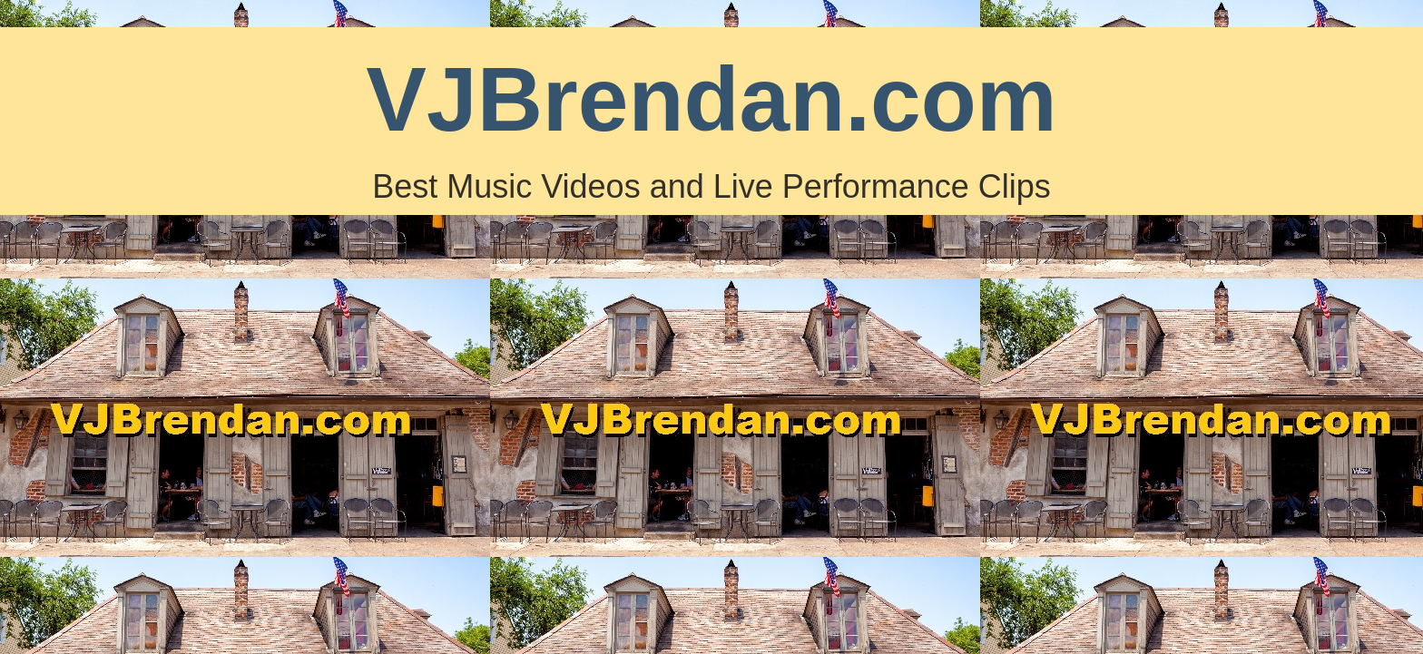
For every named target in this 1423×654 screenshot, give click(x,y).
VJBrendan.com (711, 99)
